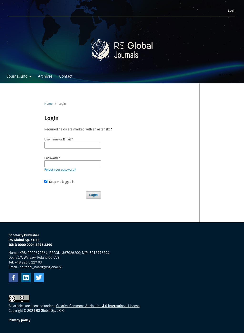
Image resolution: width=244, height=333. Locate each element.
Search (225, 75)
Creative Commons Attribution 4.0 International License (98, 306)
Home (48, 104)
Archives (45, 76)
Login (231, 11)
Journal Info (17, 76)
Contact (66, 76)
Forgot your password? (60, 170)
